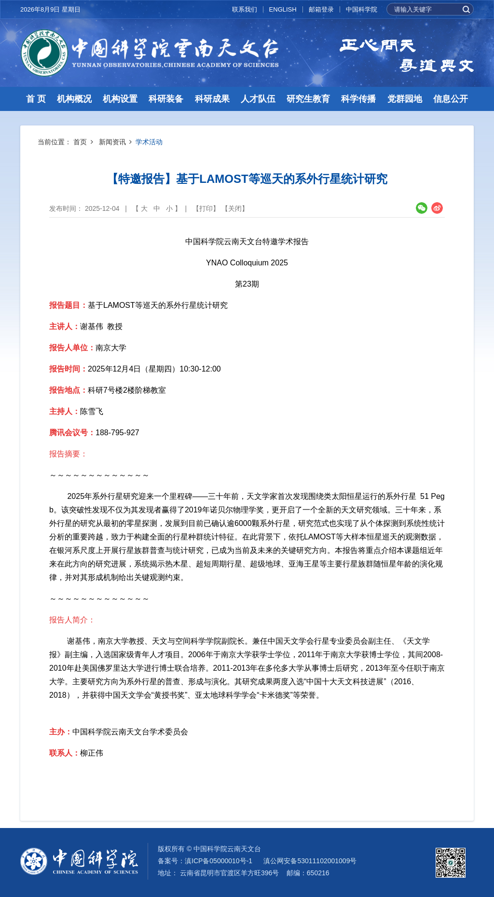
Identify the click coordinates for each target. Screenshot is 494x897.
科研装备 (166, 99)
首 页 (36, 99)
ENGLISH (283, 9)
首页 (80, 142)
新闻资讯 (112, 142)
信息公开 (450, 99)
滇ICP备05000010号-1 (218, 861)
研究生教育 (308, 99)
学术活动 (149, 142)
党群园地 (404, 99)
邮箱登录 (321, 9)
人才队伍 (258, 99)
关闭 (235, 208)
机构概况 (74, 99)
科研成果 (212, 99)
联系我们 (244, 9)
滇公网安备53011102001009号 (310, 861)
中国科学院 (361, 9)
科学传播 (358, 99)
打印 (206, 208)
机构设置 (120, 99)
